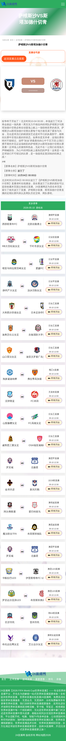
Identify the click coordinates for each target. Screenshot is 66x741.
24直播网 (20, 735)
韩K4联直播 (53, 613)
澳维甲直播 (53, 215)
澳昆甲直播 (53, 458)
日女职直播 (53, 237)
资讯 (50, 679)
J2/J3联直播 (53, 480)
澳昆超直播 (53, 525)
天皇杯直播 (53, 392)
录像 (58, 679)
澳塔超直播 (53, 502)
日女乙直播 (53, 303)
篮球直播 (27, 679)
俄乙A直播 (54, 370)
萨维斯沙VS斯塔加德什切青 (35, 40)
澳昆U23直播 (54, 569)
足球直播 (19, 40)
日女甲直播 (53, 259)
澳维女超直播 (54, 635)
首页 (11, 40)
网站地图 (40, 735)
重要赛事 (40, 679)
